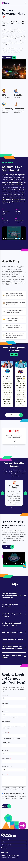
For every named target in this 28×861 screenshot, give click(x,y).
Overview (5, 775)
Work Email (5, 750)
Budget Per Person (7, 766)
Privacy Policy (7, 798)
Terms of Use (14, 857)
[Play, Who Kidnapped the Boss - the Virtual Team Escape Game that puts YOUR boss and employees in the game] (14, 233)
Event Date (5, 732)
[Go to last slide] (12, 354)
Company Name (6, 742)
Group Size (5, 711)
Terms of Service (18, 798)
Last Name (5, 703)
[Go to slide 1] (11, 507)
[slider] (9, 238)
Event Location (6, 721)
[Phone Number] (14, 761)
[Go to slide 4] (16, 507)
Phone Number (6, 758)
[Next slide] (16, 354)
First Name (5, 695)
